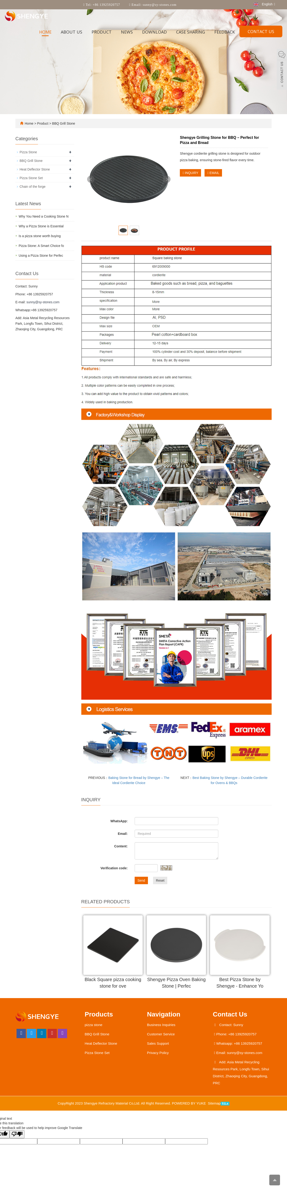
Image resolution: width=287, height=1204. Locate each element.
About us (71, 32)
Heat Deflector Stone (35, 169)
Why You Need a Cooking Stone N (43, 216)
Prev (91, 179)
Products (99, 1014)
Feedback (224, 32)
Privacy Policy (158, 1053)
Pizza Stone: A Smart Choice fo (41, 246)
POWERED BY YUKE (189, 1103)
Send (141, 880)
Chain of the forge (32, 186)
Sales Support (158, 1044)
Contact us (261, 31)
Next (167, 179)
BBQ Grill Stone (63, 123)
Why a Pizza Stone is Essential (41, 226)
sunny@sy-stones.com (159, 5)
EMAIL (213, 173)
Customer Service (161, 1034)
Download (154, 32)
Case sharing (190, 32)
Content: (121, 846)
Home (45, 32)
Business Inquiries (161, 1025)
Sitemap (214, 1103)
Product (102, 32)
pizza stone (93, 1025)
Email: (123, 834)
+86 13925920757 (106, 5)
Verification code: (114, 868)
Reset (160, 880)
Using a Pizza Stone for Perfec (41, 255)
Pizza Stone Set (31, 178)
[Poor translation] (17, 1134)
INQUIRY (190, 173)
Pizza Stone (28, 152)
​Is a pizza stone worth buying (40, 236)
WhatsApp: (119, 821)
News (127, 32)
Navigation (163, 1014)
